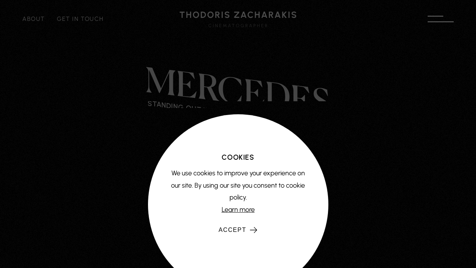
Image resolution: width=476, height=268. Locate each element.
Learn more (238, 209)
